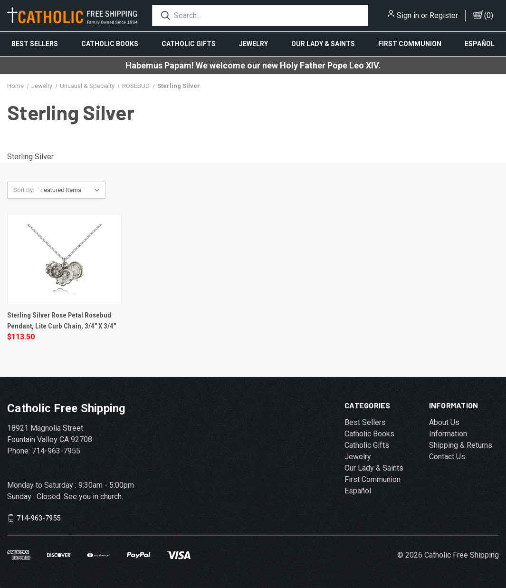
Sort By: (23, 189)
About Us (444, 422)
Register (444, 15)
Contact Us (447, 456)
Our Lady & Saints (323, 44)
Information (448, 433)
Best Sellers (34, 44)
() (488, 15)
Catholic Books (109, 44)
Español (357, 490)
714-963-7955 (38, 518)
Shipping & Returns (460, 445)
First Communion (409, 44)
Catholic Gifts (189, 44)
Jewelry (253, 44)
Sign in (408, 15)
